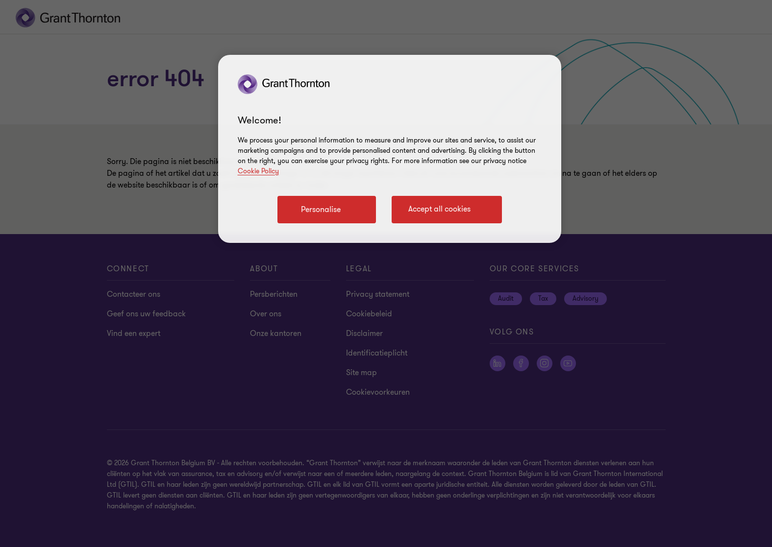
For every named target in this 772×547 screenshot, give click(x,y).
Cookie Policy (258, 171)
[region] (389, 149)
